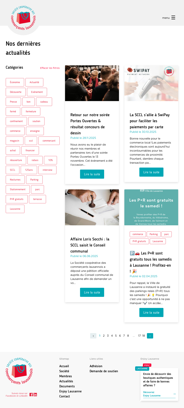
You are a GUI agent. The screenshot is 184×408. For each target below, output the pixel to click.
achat (13, 150)
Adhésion (96, 366)
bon (28, 101)
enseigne (35, 130)
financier (30, 150)
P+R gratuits (16, 199)
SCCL (12, 169)
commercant (49, 140)
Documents (67, 386)
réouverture (16, 160)
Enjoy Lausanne (70, 391)
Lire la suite (92, 174)
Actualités (66, 381)
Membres (65, 376)
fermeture (31, 111)
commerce (15, 130)
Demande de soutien (104, 371)
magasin (14, 140)
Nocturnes (15, 179)
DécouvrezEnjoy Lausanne (159, 394)
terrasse (37, 199)
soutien (36, 121)
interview (47, 169)
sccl (31, 140)
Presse (13, 101)
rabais (35, 160)
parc (37, 189)
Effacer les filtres (50, 68)
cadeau (44, 101)
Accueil (64, 366)
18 (143, 335)
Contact (64, 396)
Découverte (15, 92)
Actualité (34, 82)
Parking (34, 179)
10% (50, 160)
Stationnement (17, 189)
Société (64, 371)
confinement (16, 121)
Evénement (37, 92)
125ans (29, 169)
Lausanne (15, 208)
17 (139, 335)
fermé (13, 111)
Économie (15, 82)
